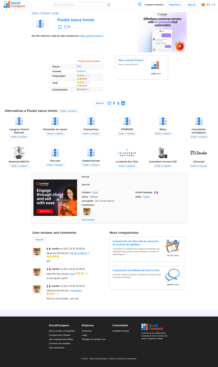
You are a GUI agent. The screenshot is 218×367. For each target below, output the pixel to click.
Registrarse (175, 4)
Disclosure (87, 331)
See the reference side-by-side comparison (55, 36)
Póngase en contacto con (93, 339)
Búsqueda (108, 4)
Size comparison (56, 347)
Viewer (85, 197)
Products (44, 13)
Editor (139, 197)
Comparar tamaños (154, 4)
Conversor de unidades (60, 343)
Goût (72, 274)
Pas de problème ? (79, 253)
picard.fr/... (82, 71)
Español (203, 4)
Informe (100, 103)
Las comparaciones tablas (61, 339)
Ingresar (191, 4)
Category (86, 192)
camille (146, 197)
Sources (86, 184)
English (208, 4)
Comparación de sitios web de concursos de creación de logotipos (136, 243)
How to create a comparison (62, 331)
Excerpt (85, 177)
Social (155, 327)
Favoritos (60, 27)
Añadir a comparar (68, 111)
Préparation (76, 290)
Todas (35, 13)
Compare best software (60, 335)
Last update (88, 201)
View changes (88, 219)
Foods (55, 13)
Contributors (88, 205)
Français (213, 4)
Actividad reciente (120, 331)
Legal (84, 335)
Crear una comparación (140, 5)
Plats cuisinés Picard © (91, 36)
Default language (144, 192)
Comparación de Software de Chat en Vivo (136, 270)
